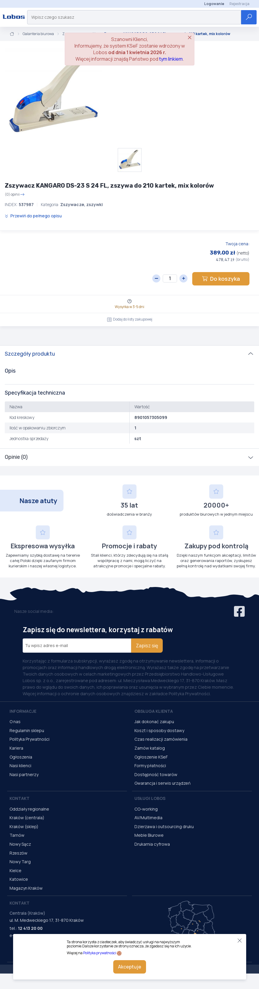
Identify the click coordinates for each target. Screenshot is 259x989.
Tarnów (17, 835)
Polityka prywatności (99, 952)
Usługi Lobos (149, 798)
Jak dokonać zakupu (154, 721)
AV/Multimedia (148, 817)
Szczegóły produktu (30, 354)
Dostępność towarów (155, 774)
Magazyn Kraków (26, 888)
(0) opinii (15, 194)
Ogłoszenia (21, 757)
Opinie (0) (16, 457)
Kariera (16, 748)
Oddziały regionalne (29, 809)
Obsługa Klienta (153, 711)
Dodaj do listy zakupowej (129, 319)
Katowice (19, 879)
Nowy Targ (20, 861)
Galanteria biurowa (38, 34)
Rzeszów (18, 853)
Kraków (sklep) (24, 826)
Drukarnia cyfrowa (152, 844)
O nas (15, 721)
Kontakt (20, 798)
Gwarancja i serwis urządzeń (162, 783)
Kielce (15, 870)
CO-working (146, 809)
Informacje (23, 711)
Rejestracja (239, 3)
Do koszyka (221, 278)
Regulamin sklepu (27, 730)
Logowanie (214, 3)
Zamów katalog (149, 748)
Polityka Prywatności (29, 739)
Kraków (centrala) (27, 817)
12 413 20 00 (30, 928)
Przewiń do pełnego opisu (33, 216)
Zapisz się (147, 645)
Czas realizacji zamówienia (160, 739)
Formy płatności (150, 765)
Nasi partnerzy (24, 774)
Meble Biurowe (149, 835)
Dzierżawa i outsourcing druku (164, 826)
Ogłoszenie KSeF (151, 757)
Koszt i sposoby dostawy (159, 730)
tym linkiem (171, 59)
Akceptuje (129, 966)
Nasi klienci (20, 765)
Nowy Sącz (20, 844)
